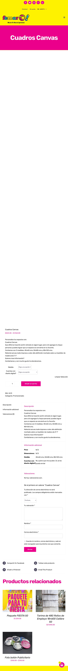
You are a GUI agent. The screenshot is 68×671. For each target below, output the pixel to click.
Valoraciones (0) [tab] (8, 414)
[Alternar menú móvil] (64, 17)
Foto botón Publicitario (17, 657)
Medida (10, 367)
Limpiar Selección (61, 377)
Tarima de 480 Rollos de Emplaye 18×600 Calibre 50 (50, 618)
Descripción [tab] (7, 405)
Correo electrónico (31, 532)
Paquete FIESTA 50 (17, 615)
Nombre (27, 523)
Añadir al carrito (31, 384)
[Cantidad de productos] (12, 383)
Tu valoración (29, 505)
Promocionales (18, 396)
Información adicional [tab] (11, 409)
